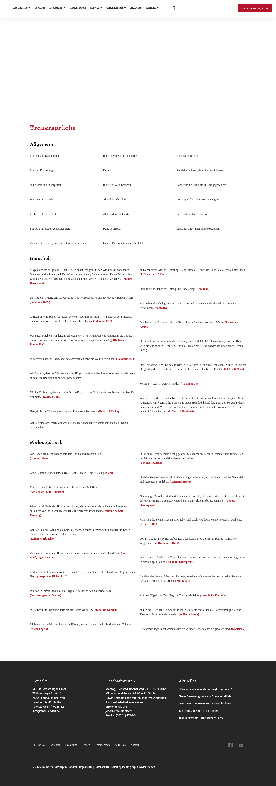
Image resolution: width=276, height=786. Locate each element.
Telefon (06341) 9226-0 (47, 702)
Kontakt (151, 7)
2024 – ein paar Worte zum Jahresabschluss (205, 703)
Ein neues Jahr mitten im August (198, 710)
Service (96, 7)
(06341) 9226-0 (126, 715)
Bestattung (57, 7)
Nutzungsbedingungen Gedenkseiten (133, 766)
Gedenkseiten (78, 7)
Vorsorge (39, 7)
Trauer (86, 744)
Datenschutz (102, 766)
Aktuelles (135, 7)
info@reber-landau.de (46, 711)
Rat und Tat (21, 7)
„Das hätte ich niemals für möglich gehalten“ (206, 689)
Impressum (86, 766)
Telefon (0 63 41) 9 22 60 (254, 8)
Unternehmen (116, 7)
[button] (138, 109)
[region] (138, 75)
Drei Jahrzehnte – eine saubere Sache (201, 717)
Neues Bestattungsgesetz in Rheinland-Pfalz (205, 696)
